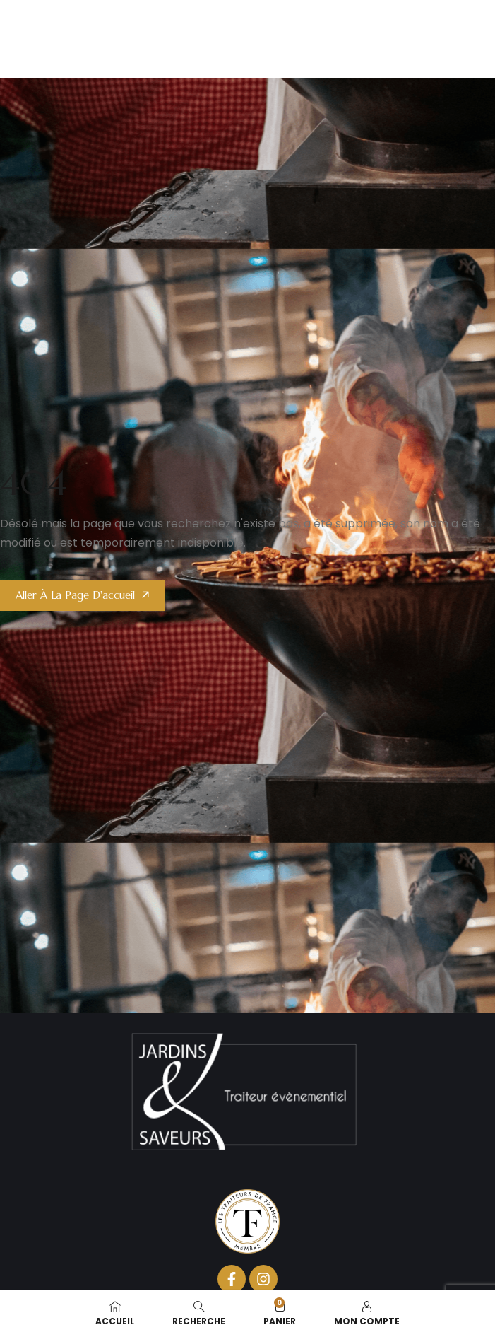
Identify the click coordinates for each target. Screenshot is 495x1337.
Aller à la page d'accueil (75, 595)
